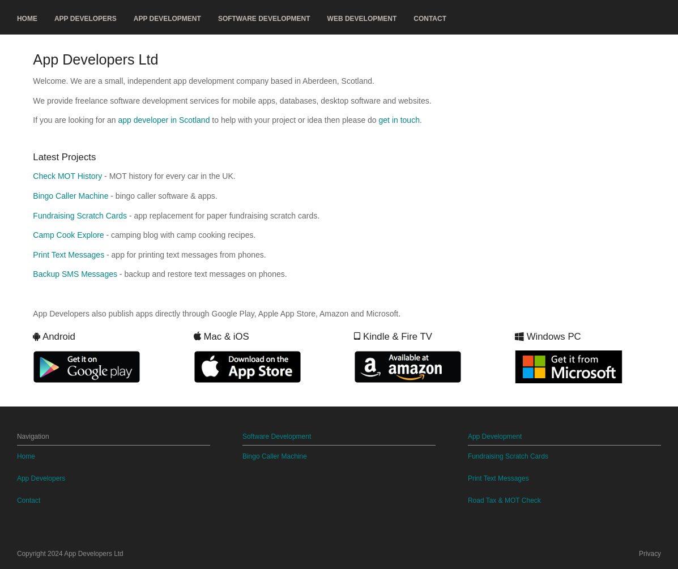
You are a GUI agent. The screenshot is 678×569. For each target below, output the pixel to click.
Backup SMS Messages (75, 274)
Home (27, 19)
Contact (429, 19)
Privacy (650, 554)
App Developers (85, 19)
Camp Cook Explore (68, 234)
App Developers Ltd (93, 554)
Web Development (362, 19)
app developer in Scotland (164, 120)
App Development (167, 19)
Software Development (264, 19)
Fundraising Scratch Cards (80, 215)
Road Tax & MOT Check (504, 500)
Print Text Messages (68, 254)
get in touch (399, 120)
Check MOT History (67, 176)
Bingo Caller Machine (70, 195)
